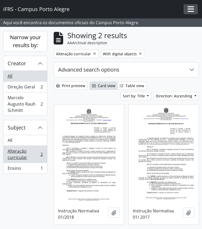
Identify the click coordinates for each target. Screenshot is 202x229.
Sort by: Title (134, 95)
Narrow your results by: (25, 41)
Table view (132, 85)
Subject (17, 127)
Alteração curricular (25, 154)
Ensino (25, 169)
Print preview (70, 85)
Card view (103, 85)
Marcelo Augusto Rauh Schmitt (25, 104)
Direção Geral (25, 88)
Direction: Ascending (174, 95)
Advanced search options (88, 69)
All (10, 76)
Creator (17, 63)
